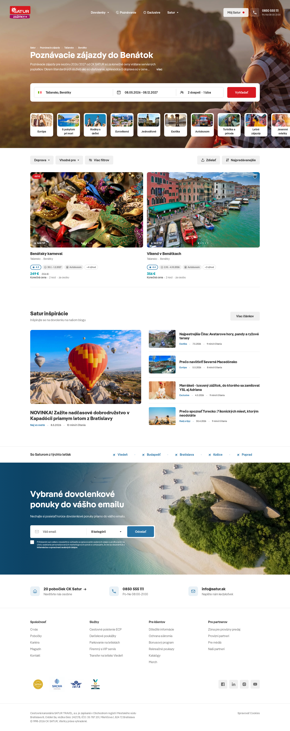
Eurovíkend (122, 131)
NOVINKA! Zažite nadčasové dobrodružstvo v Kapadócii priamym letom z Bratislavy (80, 415)
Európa (41, 131)
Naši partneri (216, 649)
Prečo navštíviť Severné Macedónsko (208, 362)
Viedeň (120, 454)
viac (159, 69)
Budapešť (151, 454)
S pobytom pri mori (68, 131)
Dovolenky (100, 12)
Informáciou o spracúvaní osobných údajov (57, 547)
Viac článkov (245, 316)
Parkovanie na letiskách (105, 642)
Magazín (35, 649)
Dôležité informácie (161, 629)
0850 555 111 (133, 588)
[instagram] (244, 684)
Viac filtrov (99, 160)
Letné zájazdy (256, 131)
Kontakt (35, 655)
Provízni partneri (218, 636)
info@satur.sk (214, 588)
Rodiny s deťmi (95, 131)
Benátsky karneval (46, 253)
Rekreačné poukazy (161, 649)
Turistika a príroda (229, 131)
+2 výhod (209, 267)
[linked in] (233, 684)
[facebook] (222, 684)
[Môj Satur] (235, 12)
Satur (172, 12)
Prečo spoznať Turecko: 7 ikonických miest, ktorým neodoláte (218, 413)
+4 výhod (91, 267)
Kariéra (34, 642)
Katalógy (154, 655)
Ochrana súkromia (160, 636)
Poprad (244, 454)
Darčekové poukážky (103, 636)
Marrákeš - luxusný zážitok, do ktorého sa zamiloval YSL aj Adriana (219, 387)
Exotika (175, 131)
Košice (215, 454)
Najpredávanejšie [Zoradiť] (241, 160)
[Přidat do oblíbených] (138, 177)
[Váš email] (58, 531)
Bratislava (184, 454)
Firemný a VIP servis (103, 649)
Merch (153, 662)
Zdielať (208, 160)
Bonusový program (161, 642)
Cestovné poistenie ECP (106, 629)
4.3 (36, 267)
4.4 (152, 267)
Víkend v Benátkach (164, 253)
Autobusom (202, 131)
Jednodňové (148, 131)
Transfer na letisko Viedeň (106, 655)
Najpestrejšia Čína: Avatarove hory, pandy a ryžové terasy (219, 336)
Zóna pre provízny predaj (224, 629)
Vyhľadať (241, 92)
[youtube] (255, 684)
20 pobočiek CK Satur (65, 588)
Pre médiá (214, 642)
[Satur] (20, 12)
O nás (34, 629)
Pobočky (36, 636)
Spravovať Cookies (249, 713)
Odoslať (140, 532)
